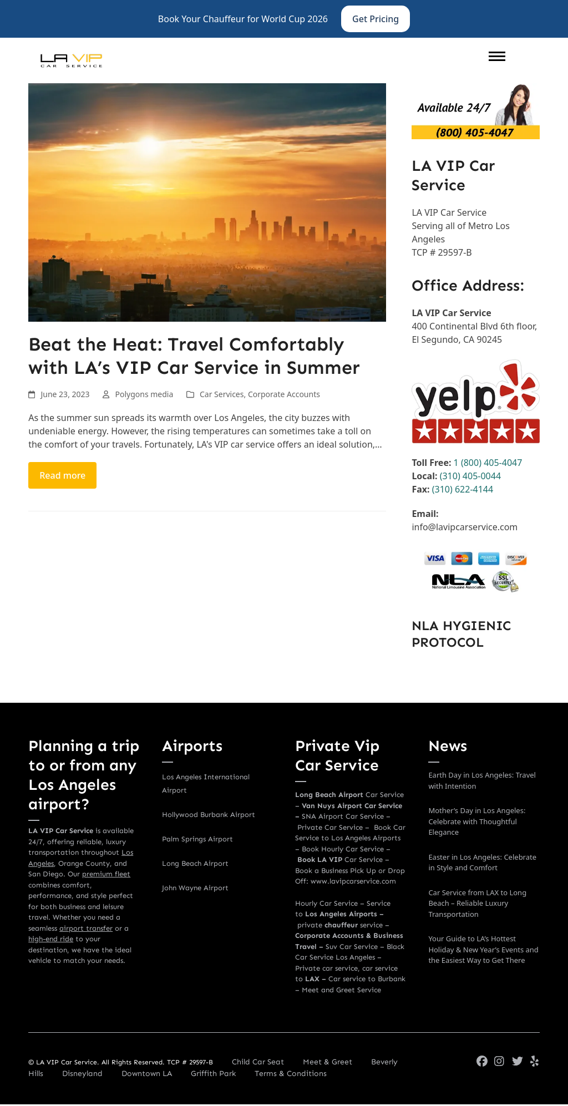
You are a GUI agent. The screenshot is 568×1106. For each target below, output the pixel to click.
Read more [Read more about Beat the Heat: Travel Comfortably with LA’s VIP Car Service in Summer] (62, 475)
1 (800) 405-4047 (488, 462)
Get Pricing (375, 19)
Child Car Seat (258, 1062)
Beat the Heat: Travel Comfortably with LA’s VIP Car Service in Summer (194, 356)
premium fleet (106, 874)
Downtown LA (146, 1073)
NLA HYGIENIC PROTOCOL (461, 633)
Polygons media (144, 394)
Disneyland (82, 1073)
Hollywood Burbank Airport (208, 814)
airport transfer (86, 928)
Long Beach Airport (195, 863)
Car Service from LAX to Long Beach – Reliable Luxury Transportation (477, 903)
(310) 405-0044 (469, 476)
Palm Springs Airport (197, 839)
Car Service (340, 859)
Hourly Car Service (326, 903)
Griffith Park (213, 1073)
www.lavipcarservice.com (353, 881)
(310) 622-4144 (462, 489)
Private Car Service (330, 827)
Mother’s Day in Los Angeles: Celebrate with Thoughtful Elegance (476, 821)
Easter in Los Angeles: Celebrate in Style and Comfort (482, 862)
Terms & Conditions (291, 1073)
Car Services (222, 394)
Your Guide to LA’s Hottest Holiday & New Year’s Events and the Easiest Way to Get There (483, 949)
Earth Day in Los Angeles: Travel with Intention (482, 780)
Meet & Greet (327, 1062)
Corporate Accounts (284, 394)
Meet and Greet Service (341, 990)
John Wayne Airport (195, 888)
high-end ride (50, 939)
